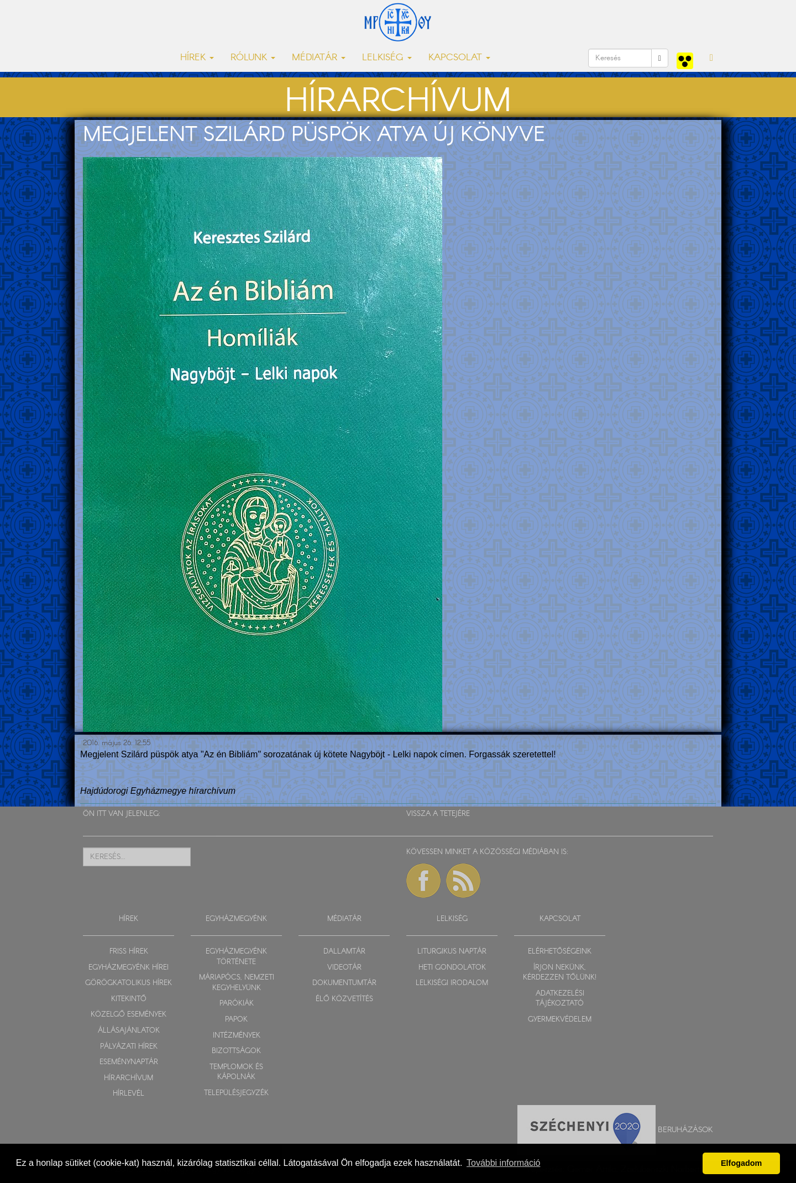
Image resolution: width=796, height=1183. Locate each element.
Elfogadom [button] (741, 1163)
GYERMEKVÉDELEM (559, 1019)
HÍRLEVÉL (128, 1093)
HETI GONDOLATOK (452, 967)
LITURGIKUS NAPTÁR (451, 951)
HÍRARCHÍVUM (128, 1078)
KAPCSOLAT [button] (459, 58)
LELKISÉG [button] (387, 58)
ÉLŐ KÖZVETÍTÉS (344, 999)
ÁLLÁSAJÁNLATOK (129, 1030)
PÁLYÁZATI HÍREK (129, 1046)
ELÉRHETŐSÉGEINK (559, 951)
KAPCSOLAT (560, 919)
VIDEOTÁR (344, 967)
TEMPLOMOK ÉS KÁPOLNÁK (236, 1072)
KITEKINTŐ (128, 999)
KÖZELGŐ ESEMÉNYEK (128, 1014)
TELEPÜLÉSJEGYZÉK (236, 1093)
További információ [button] (503, 1163)
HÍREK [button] (197, 58)
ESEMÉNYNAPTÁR (129, 1062)
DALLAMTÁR (344, 951)
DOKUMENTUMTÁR (344, 983)
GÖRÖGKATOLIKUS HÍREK (128, 983)
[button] (711, 58)
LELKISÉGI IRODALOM (452, 983)
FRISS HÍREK (128, 951)
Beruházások (685, 1129)
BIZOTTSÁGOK (236, 1051)
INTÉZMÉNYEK (236, 1035)
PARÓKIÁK (236, 1003)
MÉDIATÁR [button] (318, 58)
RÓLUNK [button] (253, 58)
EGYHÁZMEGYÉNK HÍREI (128, 967)
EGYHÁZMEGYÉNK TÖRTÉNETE (236, 956)
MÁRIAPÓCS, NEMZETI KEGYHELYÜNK (236, 982)
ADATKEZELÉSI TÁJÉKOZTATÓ (560, 998)
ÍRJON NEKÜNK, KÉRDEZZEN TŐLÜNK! (559, 972)
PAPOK (236, 1019)
